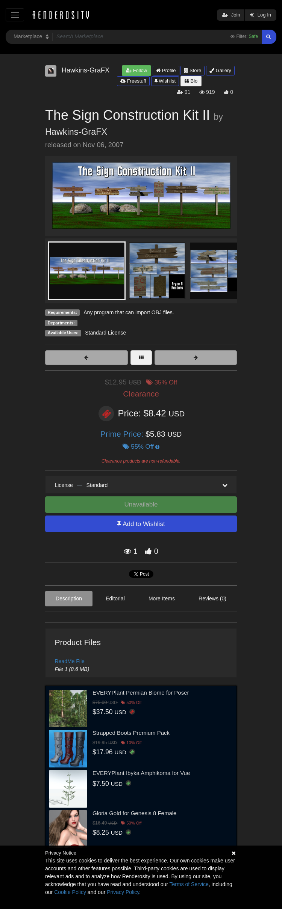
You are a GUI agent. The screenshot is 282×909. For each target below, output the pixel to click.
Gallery (220, 70)
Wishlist (165, 81)
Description (69, 598)
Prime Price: (123, 434)
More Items (162, 598)
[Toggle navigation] (15, 14)
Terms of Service (189, 884)
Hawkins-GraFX (76, 132)
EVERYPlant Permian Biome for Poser (140, 692)
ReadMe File (70, 661)
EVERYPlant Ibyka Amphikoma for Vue (141, 773)
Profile (166, 70)
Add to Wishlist (141, 524)
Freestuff (133, 81)
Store (192, 70)
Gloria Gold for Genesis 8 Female (134, 813)
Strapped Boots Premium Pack (131, 733)
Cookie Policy (70, 892)
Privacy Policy (123, 892)
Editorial (115, 598)
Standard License (105, 333)
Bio (191, 81)
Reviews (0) (212, 598)
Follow (136, 70)
